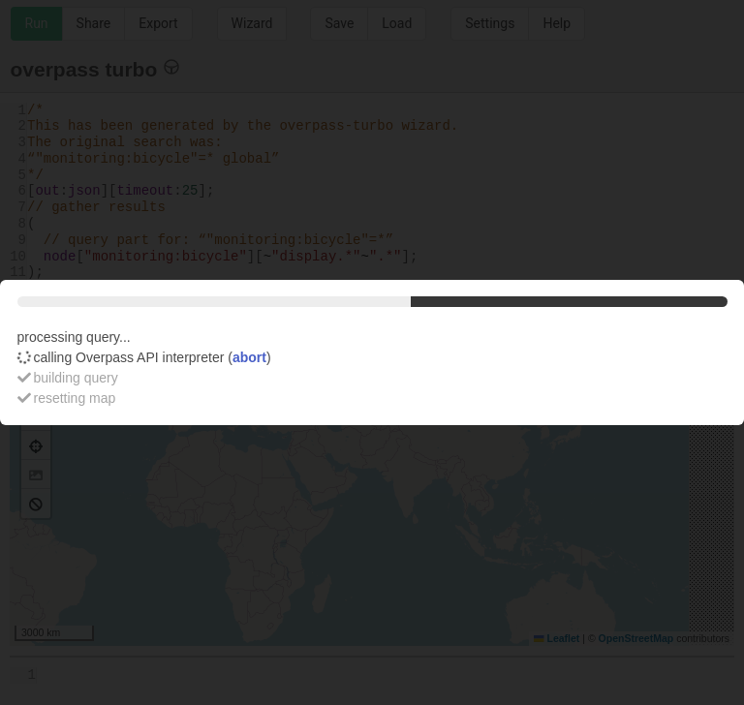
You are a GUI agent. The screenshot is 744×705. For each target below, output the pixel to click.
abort (249, 357)
